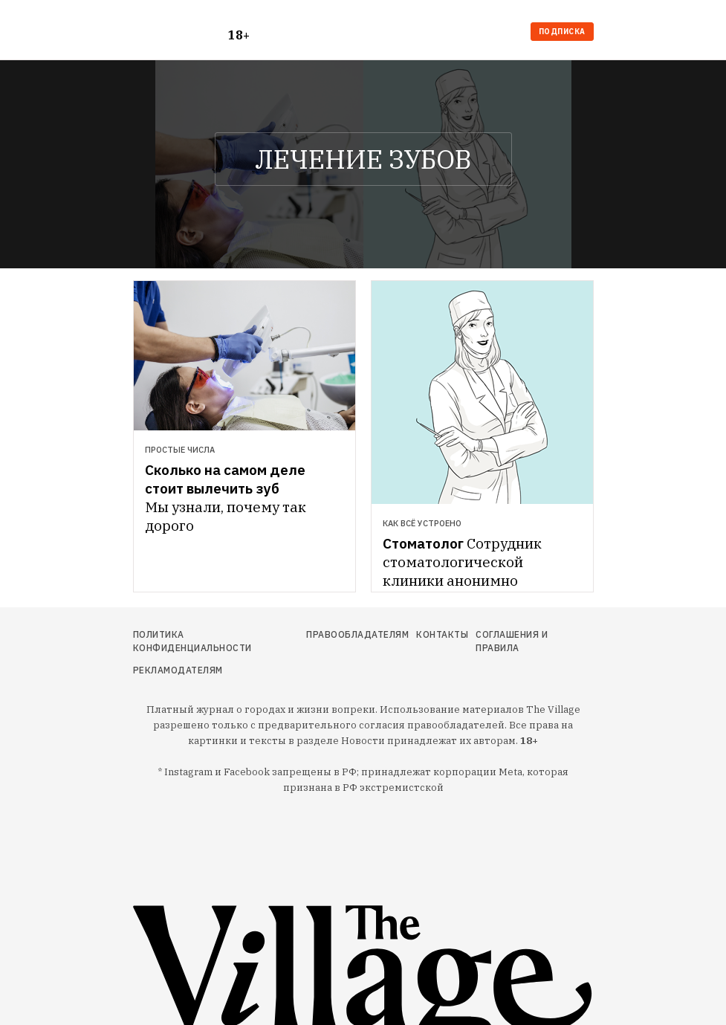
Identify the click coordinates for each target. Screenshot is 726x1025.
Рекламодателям (178, 670)
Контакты (442, 634)
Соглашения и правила (512, 641)
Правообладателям (357, 634)
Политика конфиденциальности (192, 641)
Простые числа (180, 449)
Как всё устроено (422, 523)
